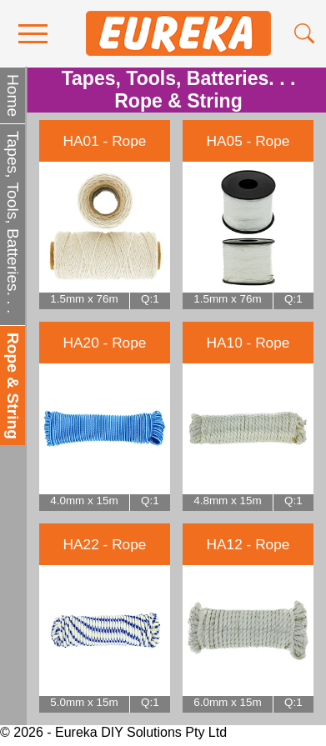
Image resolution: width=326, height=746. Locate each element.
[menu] (33, 34)
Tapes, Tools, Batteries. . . (13, 222)
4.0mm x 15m (84, 500)
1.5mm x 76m (84, 299)
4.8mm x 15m (227, 500)
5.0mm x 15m (84, 702)
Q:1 (150, 299)
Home (13, 95)
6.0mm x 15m (227, 702)
